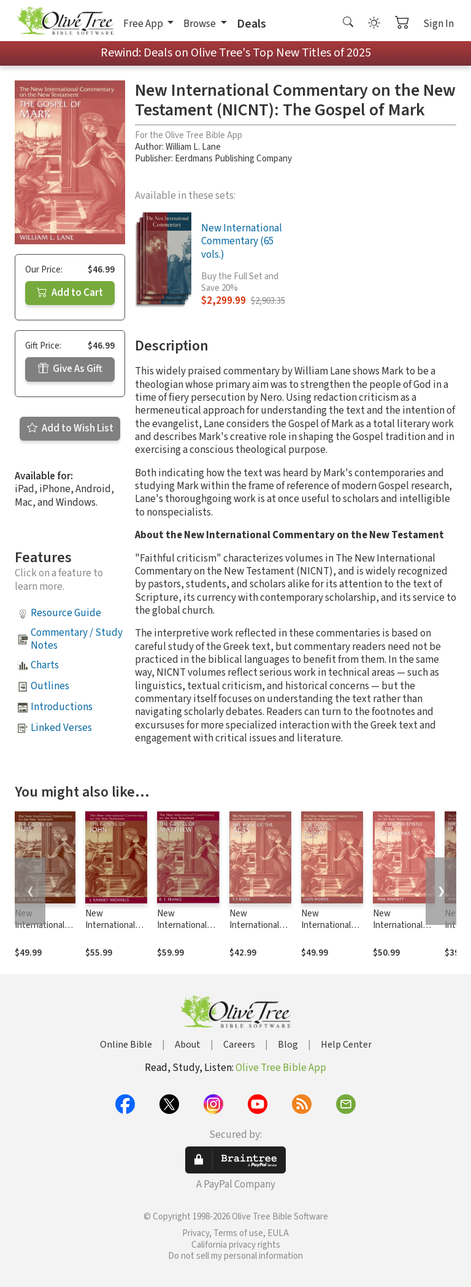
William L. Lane (193, 147)
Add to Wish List (70, 428)
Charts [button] (45, 665)
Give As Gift (70, 368)
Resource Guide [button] (66, 613)
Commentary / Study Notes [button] (77, 639)
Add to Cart (70, 292)
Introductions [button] (62, 707)
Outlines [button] (50, 686)
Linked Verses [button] (61, 728)
